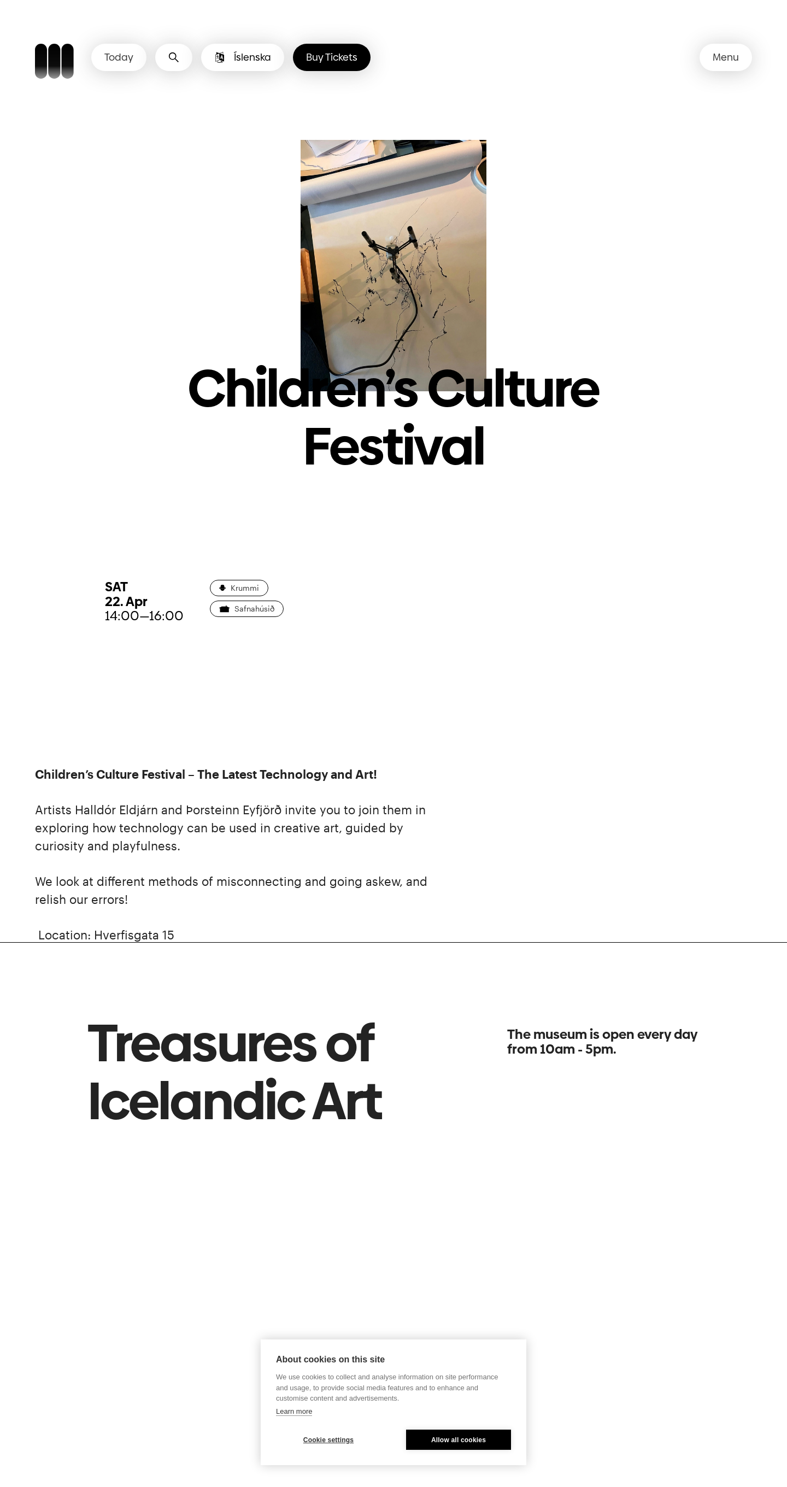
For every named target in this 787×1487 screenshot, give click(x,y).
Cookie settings (328, 1440)
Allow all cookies (458, 1440)
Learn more (294, 1411)
